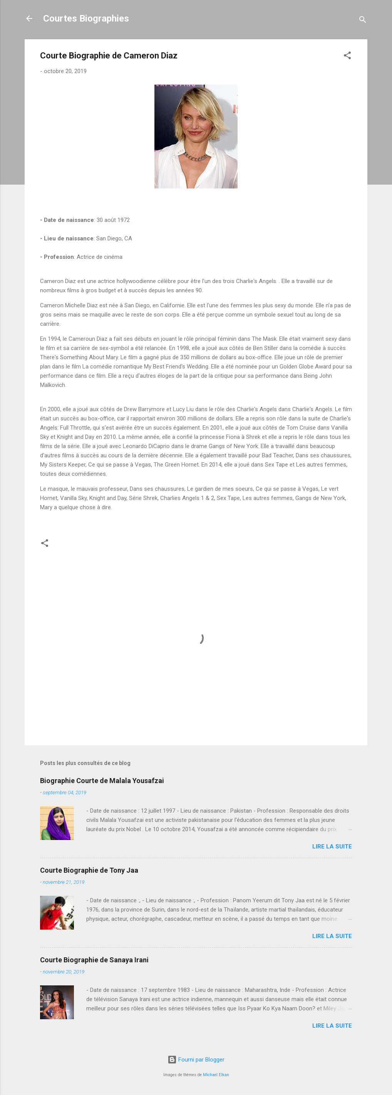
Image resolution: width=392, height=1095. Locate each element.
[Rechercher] (362, 21)
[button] (347, 57)
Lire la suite (332, 846)
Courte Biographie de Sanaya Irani (94, 960)
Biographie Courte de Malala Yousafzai (102, 781)
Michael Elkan (216, 1074)
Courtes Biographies (86, 18)
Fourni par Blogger (196, 1059)
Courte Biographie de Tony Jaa (89, 870)
